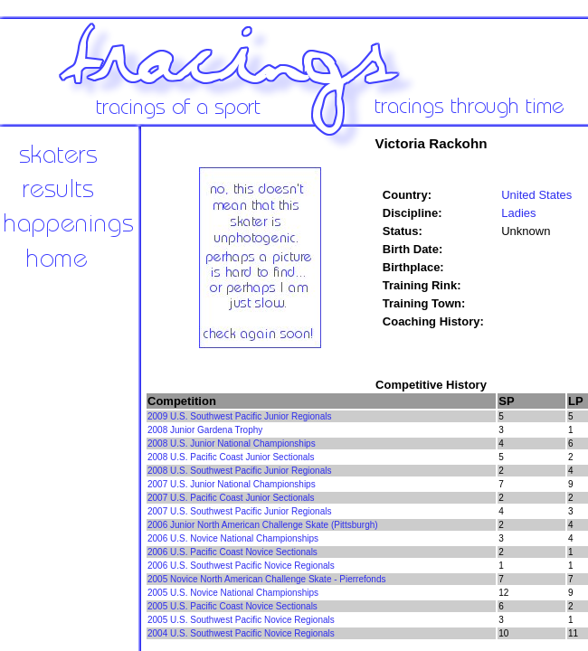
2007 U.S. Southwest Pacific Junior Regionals (239, 511)
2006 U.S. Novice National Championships (232, 538)
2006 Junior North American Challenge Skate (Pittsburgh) (262, 525)
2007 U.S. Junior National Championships (231, 484)
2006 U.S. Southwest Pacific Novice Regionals (241, 566)
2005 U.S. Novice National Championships (232, 593)
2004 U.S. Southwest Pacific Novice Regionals (241, 633)
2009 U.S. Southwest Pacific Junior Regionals (239, 416)
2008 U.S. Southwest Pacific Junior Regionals (239, 471)
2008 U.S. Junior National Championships (231, 443)
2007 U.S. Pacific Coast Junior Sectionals (231, 498)
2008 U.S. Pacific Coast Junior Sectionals (231, 457)
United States (536, 195)
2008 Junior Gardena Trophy (204, 430)
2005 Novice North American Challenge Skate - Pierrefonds (266, 579)
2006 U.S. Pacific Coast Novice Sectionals (232, 552)
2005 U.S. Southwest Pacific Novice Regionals (241, 620)
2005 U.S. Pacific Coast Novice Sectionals (232, 606)
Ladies (518, 213)
